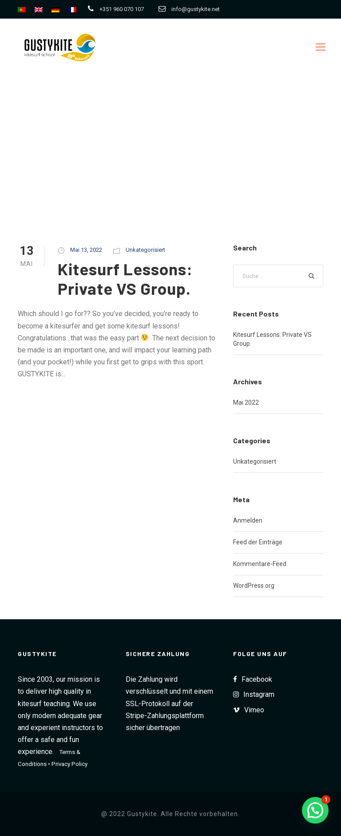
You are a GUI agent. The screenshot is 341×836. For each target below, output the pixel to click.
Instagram (258, 694)
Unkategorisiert (145, 249)
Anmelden (247, 520)
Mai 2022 (246, 402)
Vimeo (254, 710)
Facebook (257, 679)
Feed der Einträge (257, 542)
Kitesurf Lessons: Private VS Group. (126, 278)
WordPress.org (253, 585)
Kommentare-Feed (259, 563)
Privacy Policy (69, 764)
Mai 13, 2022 (86, 249)
